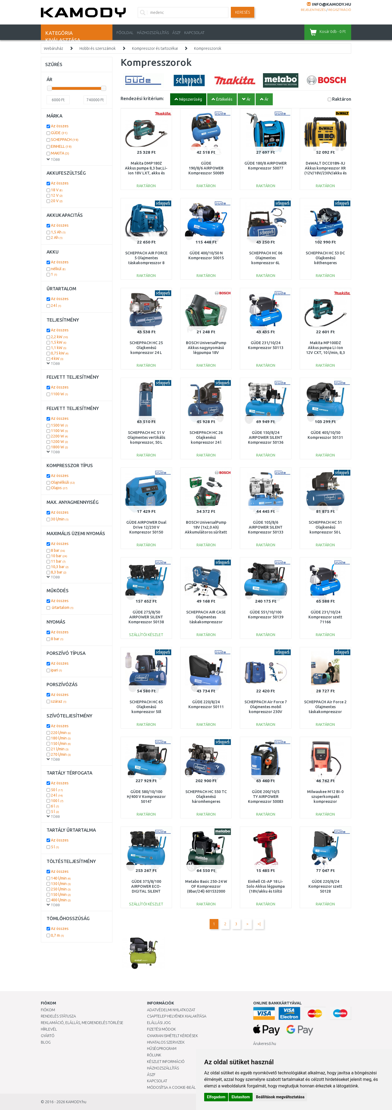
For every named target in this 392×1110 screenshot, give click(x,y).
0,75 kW (60, 353)
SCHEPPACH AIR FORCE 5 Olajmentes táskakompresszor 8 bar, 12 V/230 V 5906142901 (146, 263)
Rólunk (154, 1055)
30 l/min (60, 519)
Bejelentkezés (313, 9)
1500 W (59, 425)
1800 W (59, 447)
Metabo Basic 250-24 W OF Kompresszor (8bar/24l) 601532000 (206, 886)
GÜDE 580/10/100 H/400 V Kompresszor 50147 (146, 797)
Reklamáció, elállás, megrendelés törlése (82, 1022)
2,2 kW (59, 337)
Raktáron (341, 98)
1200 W (59, 441)
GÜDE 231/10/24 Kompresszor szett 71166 (325, 617)
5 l (55, 811)
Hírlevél (49, 1029)
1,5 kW (58, 342)
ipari (56, 670)
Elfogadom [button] (216, 1097)
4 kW (57, 358)
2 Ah (57, 237)
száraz (58, 701)
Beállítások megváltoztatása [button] (280, 1097)
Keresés (242, 12)
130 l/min (61, 883)
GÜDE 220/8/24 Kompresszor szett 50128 (325, 886)
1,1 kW (58, 348)
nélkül (58, 269)
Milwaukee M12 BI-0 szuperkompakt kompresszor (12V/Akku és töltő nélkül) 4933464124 (325, 802)
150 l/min (61, 743)
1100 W (59, 394)
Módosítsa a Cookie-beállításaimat (181, 1087)
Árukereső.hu (264, 1043)
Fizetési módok (161, 1029)
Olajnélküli (63, 482)
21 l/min (60, 749)
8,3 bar (58, 572)
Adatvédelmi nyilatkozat (171, 1010)
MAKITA (60, 153)
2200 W (59, 436)
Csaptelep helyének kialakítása (176, 1016)
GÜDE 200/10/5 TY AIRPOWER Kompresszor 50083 (265, 797)
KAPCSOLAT (194, 32)
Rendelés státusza (58, 1016)
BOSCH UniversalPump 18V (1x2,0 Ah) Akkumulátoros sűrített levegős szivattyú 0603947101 (206, 532)
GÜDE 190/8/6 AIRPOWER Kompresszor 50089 (206, 168)
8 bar (58, 550)
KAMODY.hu (76, 1102)
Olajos (59, 488)
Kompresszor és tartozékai (155, 48)
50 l (57, 790)
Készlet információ (166, 1061)
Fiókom (48, 1010)
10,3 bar (60, 567)
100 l (57, 800)
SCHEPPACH (64, 139)
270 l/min (61, 754)
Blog (46, 1042)
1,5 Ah (58, 232)
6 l (55, 806)
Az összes (60, 126)
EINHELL (61, 146)
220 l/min (61, 732)
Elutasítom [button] (240, 1097)
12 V (57, 195)
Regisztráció (339, 9)
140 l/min (61, 878)
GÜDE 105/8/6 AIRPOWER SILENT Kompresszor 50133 (265, 527)
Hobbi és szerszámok (97, 48)
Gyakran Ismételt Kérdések (172, 1036)
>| (259, 924)
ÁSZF (176, 32)
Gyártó (47, 1036)
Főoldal (125, 32)
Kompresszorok (207, 48)
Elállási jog (159, 1022)
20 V (57, 201)
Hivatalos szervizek (166, 1042)
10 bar (59, 556)
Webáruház (53, 48)
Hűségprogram (161, 1048)
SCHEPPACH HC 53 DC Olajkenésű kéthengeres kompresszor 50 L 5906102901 (325, 263)
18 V (57, 190)
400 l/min (61, 900)
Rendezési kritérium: (142, 98)
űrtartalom (62, 607)
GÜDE (59, 133)
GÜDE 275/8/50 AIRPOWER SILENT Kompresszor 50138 (146, 617)
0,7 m (57, 935)
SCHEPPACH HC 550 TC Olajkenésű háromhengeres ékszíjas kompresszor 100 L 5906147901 (206, 802)
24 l (56, 305)
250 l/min (61, 889)
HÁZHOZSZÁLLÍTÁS (153, 32)
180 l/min (61, 738)
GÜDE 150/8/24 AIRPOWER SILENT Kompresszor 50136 (265, 437)
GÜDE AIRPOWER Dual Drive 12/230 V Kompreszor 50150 (146, 527)
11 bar (58, 561)
